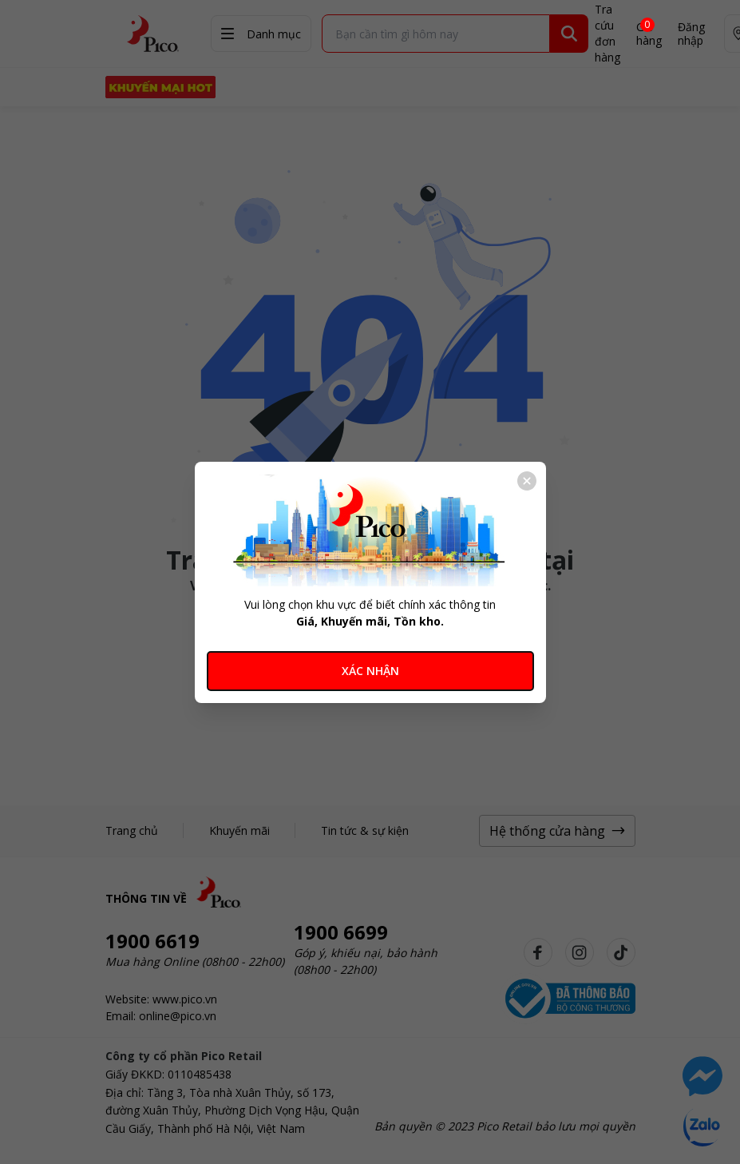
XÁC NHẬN (370, 670)
